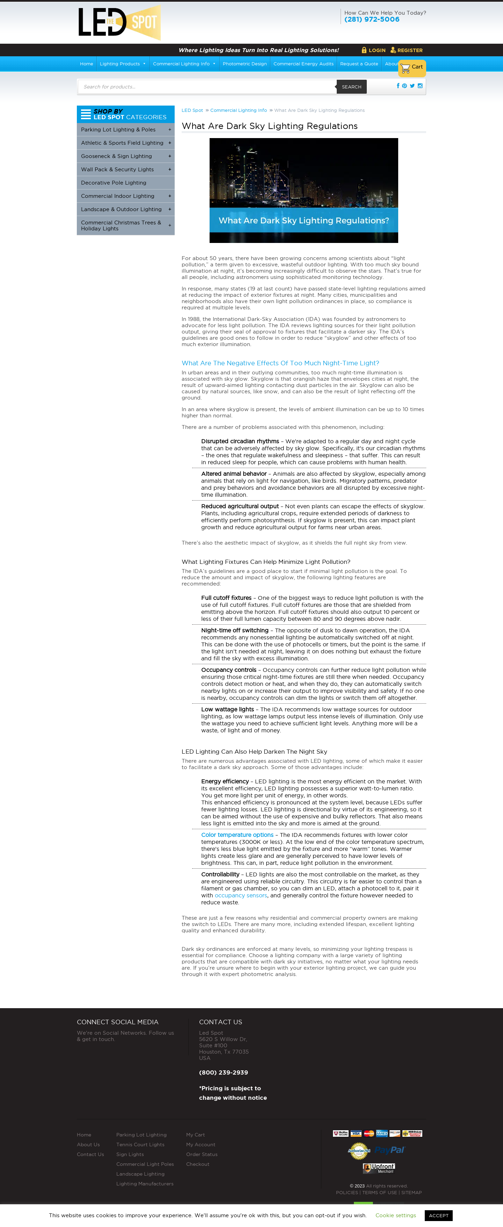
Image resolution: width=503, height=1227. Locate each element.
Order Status (202, 1154)
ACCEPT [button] (439, 1215)
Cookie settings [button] (396, 1215)
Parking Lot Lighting (141, 1135)
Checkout (198, 1164)
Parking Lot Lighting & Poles (126, 129)
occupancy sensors (241, 895)
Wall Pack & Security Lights (126, 169)
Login (377, 50)
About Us (88, 1144)
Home (86, 63)
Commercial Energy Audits (304, 63)
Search (352, 86)
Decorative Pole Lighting (113, 183)
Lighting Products (123, 63)
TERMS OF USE (379, 1192)
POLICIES (347, 1192)
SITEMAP (411, 1192)
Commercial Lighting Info (184, 63)
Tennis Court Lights (140, 1144)
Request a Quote (359, 63)
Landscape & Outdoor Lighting (126, 209)
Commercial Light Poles (145, 1164)
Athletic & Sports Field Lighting (126, 142)
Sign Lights (130, 1154)
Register (410, 50)
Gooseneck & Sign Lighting (126, 156)
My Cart (195, 1135)
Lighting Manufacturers (145, 1183)
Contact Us (90, 1154)
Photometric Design (245, 63)
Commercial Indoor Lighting (126, 196)
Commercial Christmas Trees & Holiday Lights (126, 225)
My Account (201, 1144)
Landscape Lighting (140, 1174)
